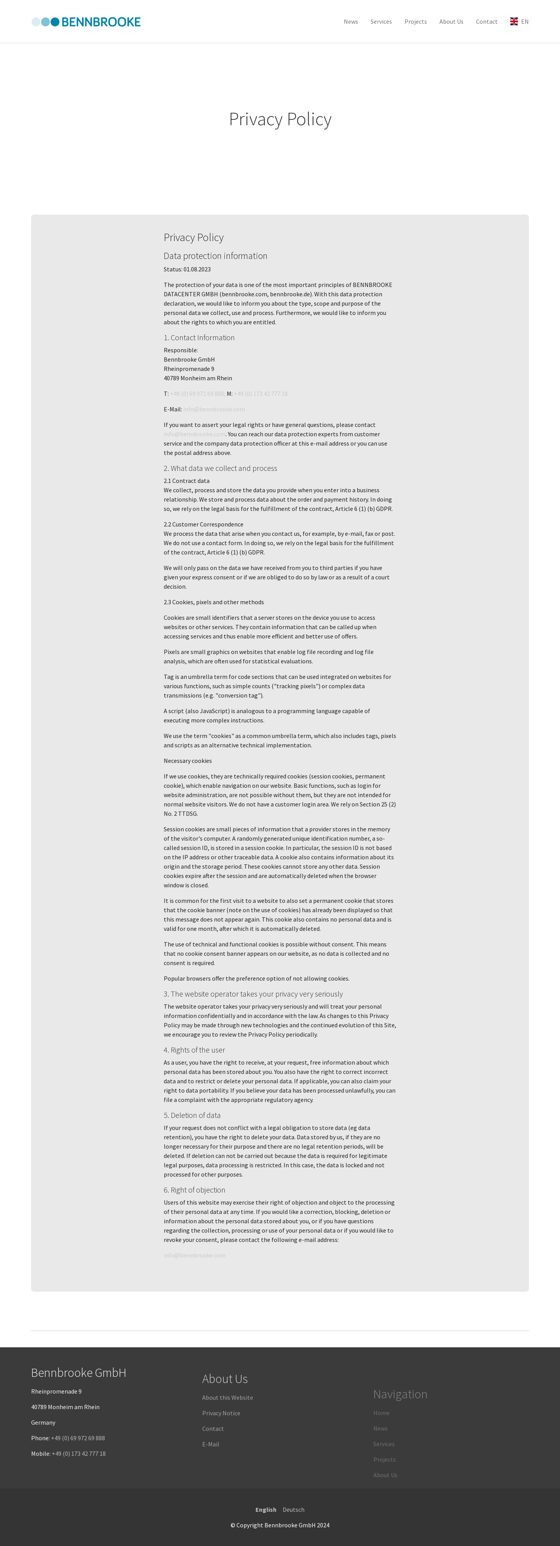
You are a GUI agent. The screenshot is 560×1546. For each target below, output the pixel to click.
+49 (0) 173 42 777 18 (261, 393)
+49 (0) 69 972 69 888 (78, 1454)
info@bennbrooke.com (214, 409)
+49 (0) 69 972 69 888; (198, 393)
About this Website (227, 1427)
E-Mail (210, 1473)
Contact (213, 1458)
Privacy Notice (221, 1442)
